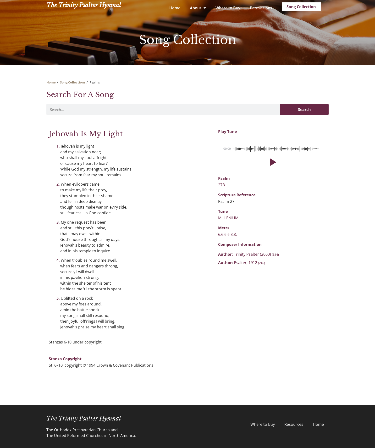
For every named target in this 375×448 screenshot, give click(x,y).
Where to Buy (227, 8)
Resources (293, 424)
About (198, 8)
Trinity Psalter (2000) (256, 254)
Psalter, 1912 (249, 262)
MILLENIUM (228, 218)
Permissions (261, 8)
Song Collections (72, 82)
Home (174, 8)
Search (304, 109)
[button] (272, 162)
